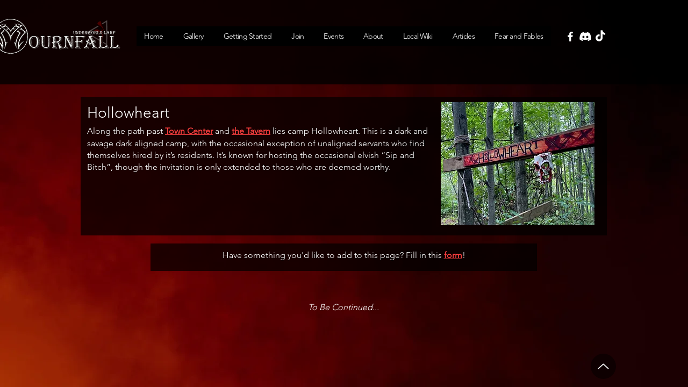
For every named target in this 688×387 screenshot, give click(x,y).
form (453, 255)
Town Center (189, 131)
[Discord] (585, 36)
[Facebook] (570, 36)
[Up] (603, 366)
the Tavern (251, 131)
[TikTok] (600, 36)
